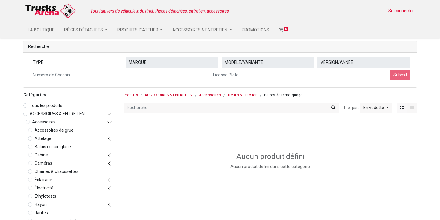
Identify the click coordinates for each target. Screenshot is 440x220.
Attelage (43, 138)
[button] (376, 108)
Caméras (43, 163)
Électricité (44, 187)
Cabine (41, 154)
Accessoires (44, 121)
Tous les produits (46, 105)
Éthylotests (45, 196)
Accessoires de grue (54, 130)
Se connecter (401, 10)
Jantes (41, 212)
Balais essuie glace (53, 146)
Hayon (41, 204)
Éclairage (43, 179)
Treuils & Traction (242, 95)
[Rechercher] (333, 108)
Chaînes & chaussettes (57, 171)
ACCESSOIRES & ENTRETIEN (57, 113)
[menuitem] (41, 30)
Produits (131, 95)
